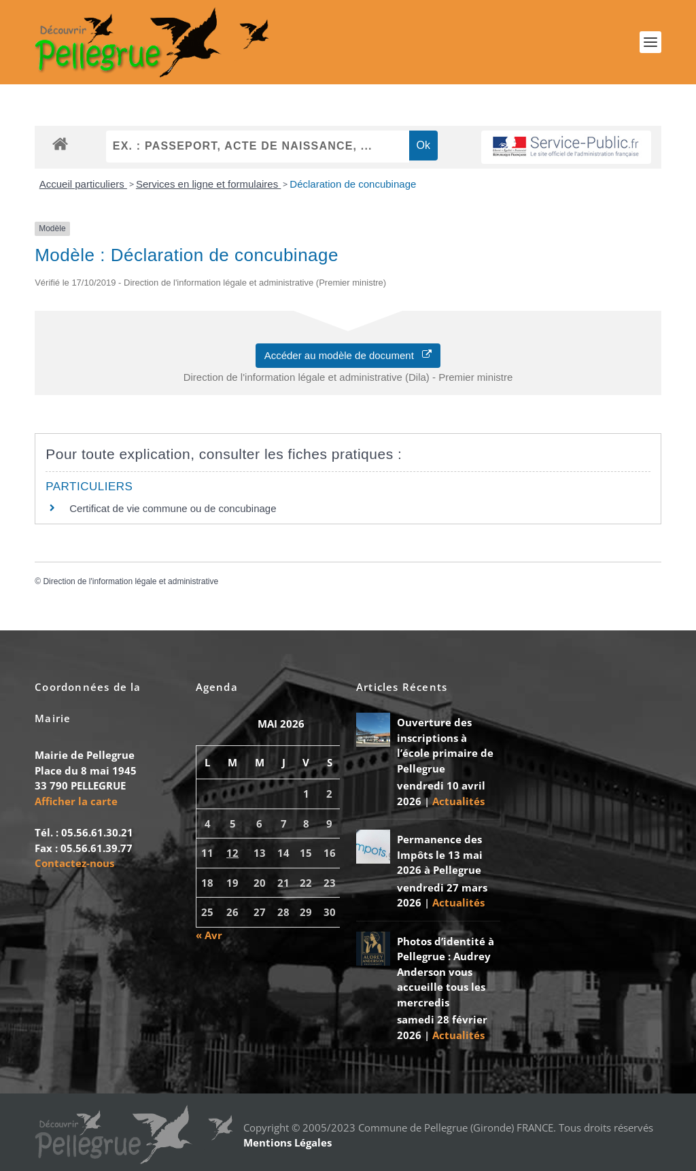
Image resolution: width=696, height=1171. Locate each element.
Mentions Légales (287, 1142)
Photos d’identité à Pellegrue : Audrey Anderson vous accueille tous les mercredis (445, 971)
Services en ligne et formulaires (208, 184)
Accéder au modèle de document (348, 355)
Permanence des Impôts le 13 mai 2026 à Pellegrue (440, 854)
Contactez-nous (74, 863)
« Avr (209, 935)
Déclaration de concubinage (353, 184)
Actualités (458, 801)
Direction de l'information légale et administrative (130, 581)
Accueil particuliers (83, 184)
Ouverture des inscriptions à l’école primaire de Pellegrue (445, 745)
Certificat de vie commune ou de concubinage (172, 508)
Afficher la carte (76, 801)
